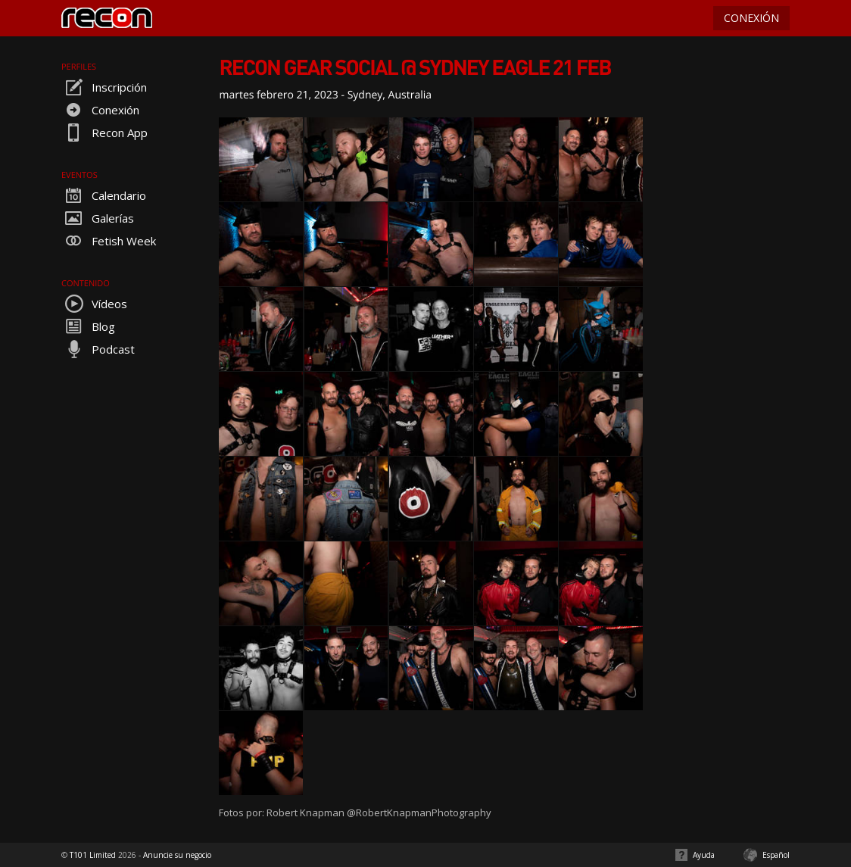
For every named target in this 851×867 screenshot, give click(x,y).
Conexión (100, 109)
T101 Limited (93, 855)
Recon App (104, 132)
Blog (88, 326)
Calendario (103, 195)
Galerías (97, 218)
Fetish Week (108, 240)
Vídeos (94, 303)
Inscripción (104, 87)
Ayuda (704, 855)
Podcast (98, 349)
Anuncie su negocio (177, 855)
